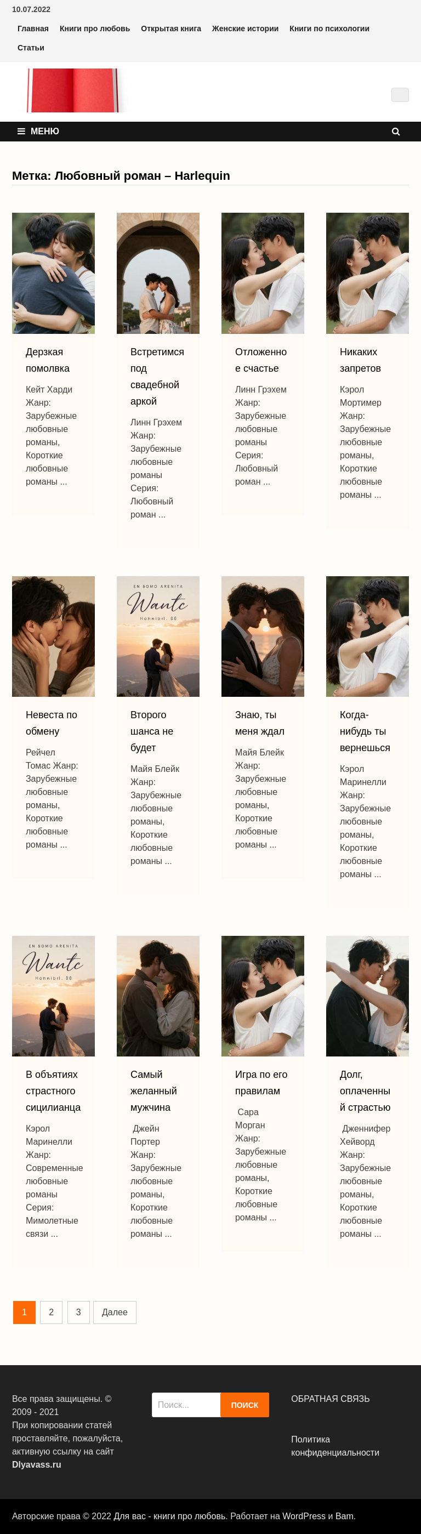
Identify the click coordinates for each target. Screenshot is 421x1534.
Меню (38, 131)
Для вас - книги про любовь (169, 1516)
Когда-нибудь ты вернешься (365, 731)
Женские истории (245, 28)
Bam (344, 1516)
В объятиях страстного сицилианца (53, 1091)
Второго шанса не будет (151, 731)
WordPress (304, 1516)
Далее (115, 1312)
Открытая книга (171, 28)
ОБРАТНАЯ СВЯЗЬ (330, 1399)
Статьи (31, 47)
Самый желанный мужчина (153, 1091)
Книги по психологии (329, 28)
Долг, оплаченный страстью (365, 1091)
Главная (33, 28)
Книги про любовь (95, 28)
